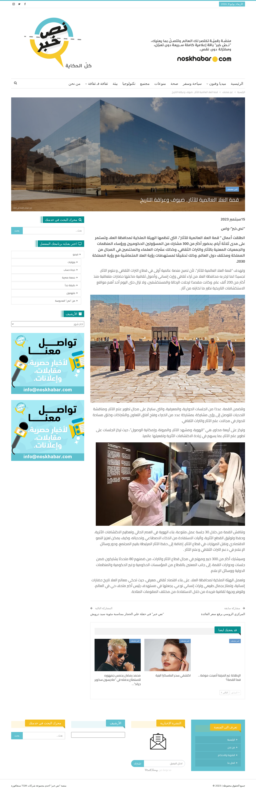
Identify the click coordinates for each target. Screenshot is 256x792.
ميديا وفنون (217, 83)
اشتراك (137, 763)
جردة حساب (69, 269)
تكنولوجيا (128, 83)
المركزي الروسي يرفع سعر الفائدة (223, 614)
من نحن (75, 83)
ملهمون (70, 293)
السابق (235, 692)
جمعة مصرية (68, 277)
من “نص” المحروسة (65, 300)
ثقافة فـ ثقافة (98, 83)
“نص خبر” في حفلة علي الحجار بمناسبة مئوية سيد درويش (127, 614)
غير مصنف (232, 189)
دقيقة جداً (70, 285)
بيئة (115, 83)
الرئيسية (237, 83)
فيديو (75, 254)
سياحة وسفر (192, 83)
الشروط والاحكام (226, 755)
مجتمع (145, 83)
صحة (174, 83)
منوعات (160, 83)
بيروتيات (71, 262)
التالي (224, 692)
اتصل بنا (231, 762)
